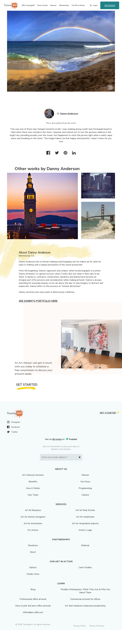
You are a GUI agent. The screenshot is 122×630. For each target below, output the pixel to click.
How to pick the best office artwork (33, 605)
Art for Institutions (33, 523)
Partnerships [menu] (64, 5)
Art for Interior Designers (33, 516)
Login (95, 5)
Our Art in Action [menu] (78, 5)
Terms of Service (96, 626)
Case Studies (85, 567)
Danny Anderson (69, 113)
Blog (33, 589)
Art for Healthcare (85, 516)
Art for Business (33, 510)
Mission (85, 475)
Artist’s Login (85, 530)
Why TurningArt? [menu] (28, 5)
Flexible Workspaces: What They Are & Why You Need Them (85, 591)
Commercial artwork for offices (85, 599)
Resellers (33, 545)
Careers (85, 494)
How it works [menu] (42, 5)
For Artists (33, 530)
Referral (85, 545)
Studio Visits (33, 574)
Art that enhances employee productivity (85, 605)
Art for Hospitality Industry (85, 523)
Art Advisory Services (33, 475)
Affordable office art (33, 612)
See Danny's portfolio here (38, 301)
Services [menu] (53, 5)
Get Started (110, 5)
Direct (33, 552)
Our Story (85, 481)
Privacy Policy (80, 626)
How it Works (33, 488)
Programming (85, 488)
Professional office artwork (33, 599)
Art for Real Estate (85, 510)
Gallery (33, 567)
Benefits (33, 481)
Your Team (33, 494)
